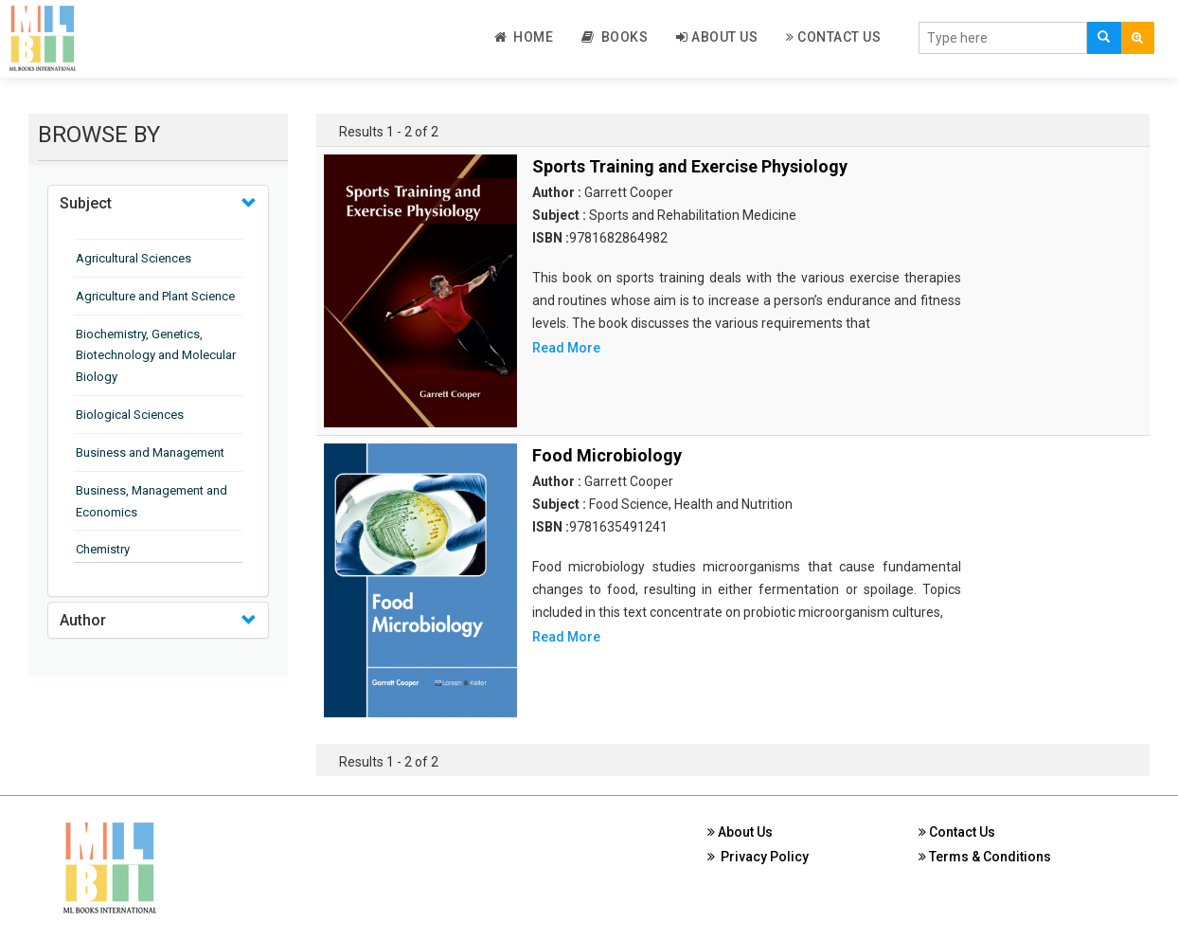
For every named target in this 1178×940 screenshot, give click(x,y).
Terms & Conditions (985, 856)
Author (83, 620)
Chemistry (103, 549)
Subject (86, 203)
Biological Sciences (130, 414)
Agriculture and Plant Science (155, 296)
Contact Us (833, 37)
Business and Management (150, 452)
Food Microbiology (607, 455)
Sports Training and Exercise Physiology (690, 166)
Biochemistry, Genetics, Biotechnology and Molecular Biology (156, 356)
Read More (566, 347)
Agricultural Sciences (133, 258)
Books (614, 37)
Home (524, 37)
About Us (717, 37)
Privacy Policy (758, 856)
